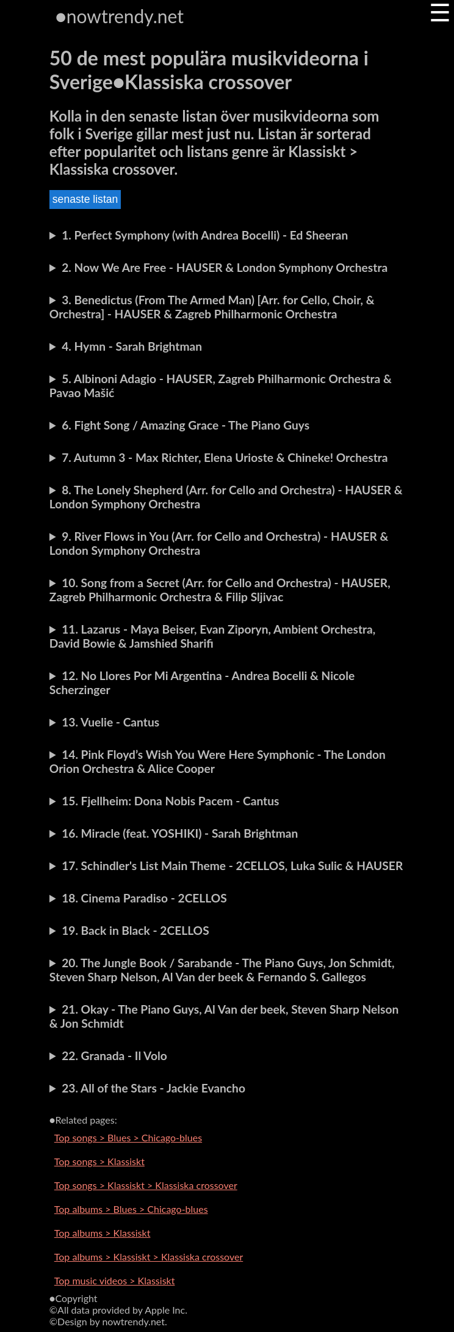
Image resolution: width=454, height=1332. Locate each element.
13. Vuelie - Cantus (110, 722)
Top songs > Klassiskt (99, 1161)
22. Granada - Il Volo (114, 1055)
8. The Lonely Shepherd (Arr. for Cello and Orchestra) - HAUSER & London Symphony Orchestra (226, 497)
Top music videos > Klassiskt (114, 1280)
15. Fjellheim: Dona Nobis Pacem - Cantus (170, 801)
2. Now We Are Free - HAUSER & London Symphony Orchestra (224, 267)
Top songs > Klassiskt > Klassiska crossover (145, 1185)
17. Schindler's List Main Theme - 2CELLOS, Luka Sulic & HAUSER (232, 865)
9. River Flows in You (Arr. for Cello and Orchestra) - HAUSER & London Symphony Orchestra (219, 543)
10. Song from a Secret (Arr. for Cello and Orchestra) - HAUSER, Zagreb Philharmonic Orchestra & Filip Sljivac (220, 590)
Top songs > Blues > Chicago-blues (128, 1137)
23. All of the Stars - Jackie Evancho (153, 1088)
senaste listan (85, 199)
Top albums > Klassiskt (102, 1233)
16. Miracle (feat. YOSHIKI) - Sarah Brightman (180, 833)
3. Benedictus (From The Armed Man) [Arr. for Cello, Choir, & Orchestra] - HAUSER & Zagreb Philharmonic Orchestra (212, 307)
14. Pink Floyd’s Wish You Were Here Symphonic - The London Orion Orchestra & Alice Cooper (217, 761)
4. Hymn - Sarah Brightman (132, 346)
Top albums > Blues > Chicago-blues (131, 1209)
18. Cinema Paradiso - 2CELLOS (144, 898)
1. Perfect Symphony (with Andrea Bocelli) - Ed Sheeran (205, 235)
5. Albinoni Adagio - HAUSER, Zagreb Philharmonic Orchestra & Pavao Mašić (220, 385)
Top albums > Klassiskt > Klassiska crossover (148, 1256)
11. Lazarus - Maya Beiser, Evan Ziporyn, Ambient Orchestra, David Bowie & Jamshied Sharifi (212, 636)
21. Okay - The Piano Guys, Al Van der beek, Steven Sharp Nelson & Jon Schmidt (224, 1016)
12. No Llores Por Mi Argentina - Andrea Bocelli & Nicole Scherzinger (202, 682)
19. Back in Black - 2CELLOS (135, 930)
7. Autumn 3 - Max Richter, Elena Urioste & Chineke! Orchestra (224, 457)
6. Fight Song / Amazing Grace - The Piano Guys (185, 425)
